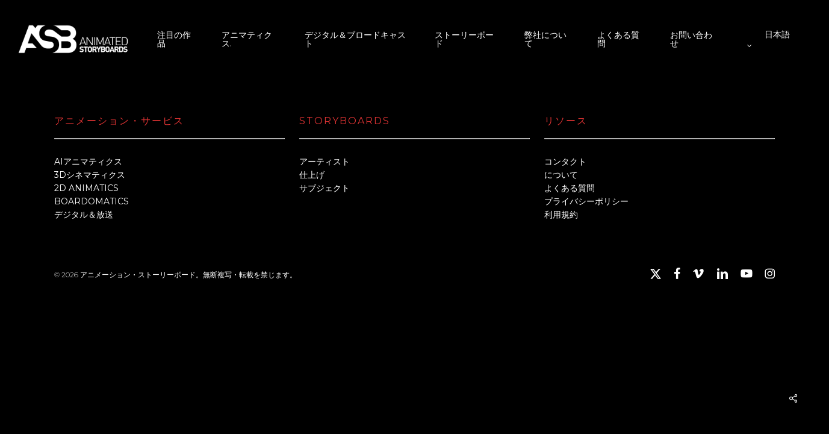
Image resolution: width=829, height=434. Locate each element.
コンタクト (565, 161)
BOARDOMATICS (91, 201)
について (561, 175)
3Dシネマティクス (89, 175)
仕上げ (311, 175)
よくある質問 (569, 188)
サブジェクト (324, 188)
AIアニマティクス (88, 161)
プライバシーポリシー (586, 201)
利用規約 (561, 214)
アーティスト (324, 161)
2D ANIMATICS (86, 188)
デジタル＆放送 (83, 214)
